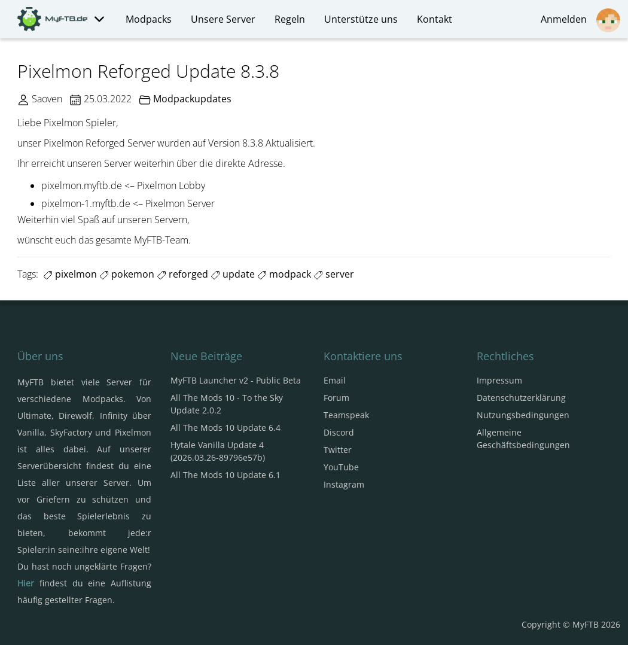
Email (335, 380)
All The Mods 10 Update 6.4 (225, 427)
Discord (339, 432)
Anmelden (580, 20)
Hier (25, 583)
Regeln (290, 19)
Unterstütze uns (361, 19)
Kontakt (434, 19)
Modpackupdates (192, 98)
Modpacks (149, 19)
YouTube (341, 467)
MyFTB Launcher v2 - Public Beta (235, 380)
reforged (182, 274)
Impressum (499, 380)
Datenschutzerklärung (521, 397)
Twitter (338, 449)
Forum (336, 397)
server (333, 274)
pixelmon (70, 274)
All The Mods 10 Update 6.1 (225, 474)
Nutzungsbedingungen (523, 415)
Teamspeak (346, 415)
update (233, 274)
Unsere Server (223, 19)
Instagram (344, 484)
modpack (284, 274)
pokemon (126, 274)
